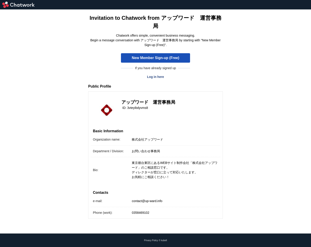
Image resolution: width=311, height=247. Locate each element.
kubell (164, 240)
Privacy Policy (151, 240)
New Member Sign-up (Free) (155, 58)
